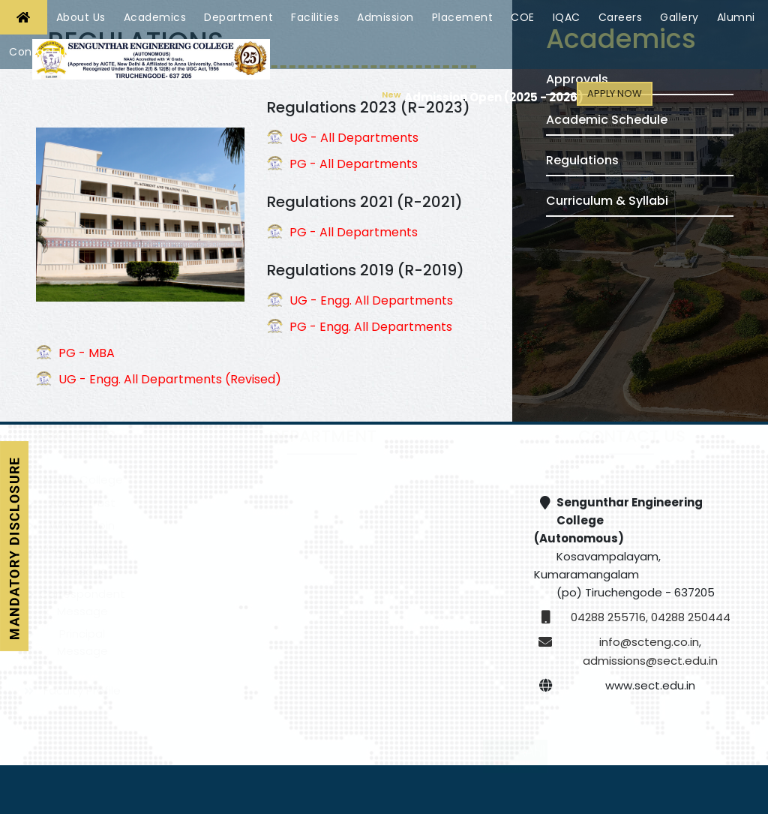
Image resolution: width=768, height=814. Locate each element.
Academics (155, 17)
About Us (81, 17)
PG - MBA (86, 353)
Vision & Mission (82, 558)
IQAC (566, 17)
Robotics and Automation (241, 632)
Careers (620, 17)
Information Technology (241, 672)
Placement (463, 17)
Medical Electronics (413, 609)
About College (82, 498)
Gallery (679, 17)
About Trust (83, 521)
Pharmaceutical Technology (412, 672)
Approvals (577, 79)
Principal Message (82, 660)
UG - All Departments (354, 137)
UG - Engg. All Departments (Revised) (169, 379)
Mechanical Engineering (413, 586)
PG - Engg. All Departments (371, 326)
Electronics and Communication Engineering (413, 550)
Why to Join (82, 543)
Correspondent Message (82, 621)
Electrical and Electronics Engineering (241, 585)
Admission (385, 17)
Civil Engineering (241, 498)
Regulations (582, 160)
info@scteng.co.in (649, 642)
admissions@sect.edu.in (650, 660)
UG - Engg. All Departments (371, 300)
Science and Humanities (413, 694)
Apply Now (615, 93)
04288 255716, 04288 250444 (650, 617)
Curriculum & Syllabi (607, 200)
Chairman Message (82, 581)
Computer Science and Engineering (413, 504)
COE (523, 17)
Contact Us (40, 51)
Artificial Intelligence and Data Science (413, 631)
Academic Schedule (607, 119)
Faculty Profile (82, 700)
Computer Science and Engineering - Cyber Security (241, 550)
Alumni (736, 17)
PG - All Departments (354, 164)
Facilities (315, 17)
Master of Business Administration (241, 694)
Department (238, 17)
